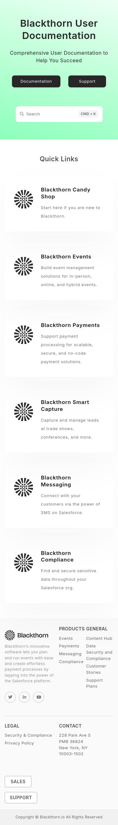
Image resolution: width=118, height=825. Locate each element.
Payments (69, 645)
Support (87, 81)
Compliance (71, 661)
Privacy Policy (19, 742)
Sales (18, 781)
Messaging (70, 653)
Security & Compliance (28, 735)
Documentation (36, 81)
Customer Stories (96, 669)
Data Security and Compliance (99, 652)
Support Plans (94, 683)
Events (66, 638)
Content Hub (99, 638)
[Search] (59, 114)
